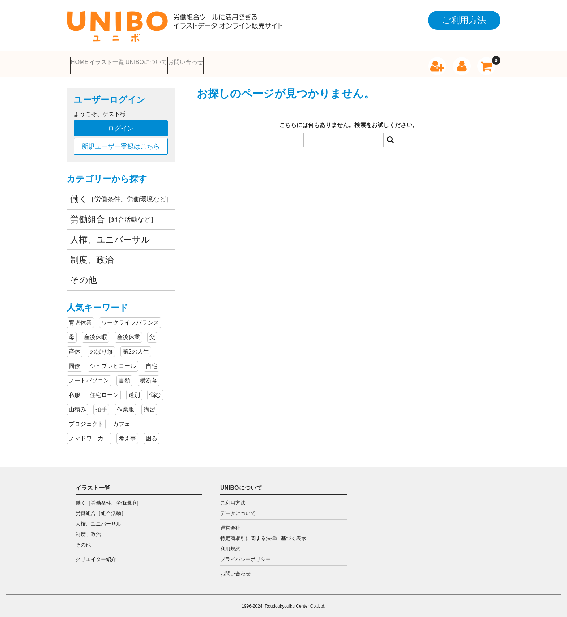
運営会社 (230, 523)
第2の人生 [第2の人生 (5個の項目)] (136, 347)
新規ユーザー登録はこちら (121, 142)
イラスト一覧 (143, 62)
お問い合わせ (282, 62)
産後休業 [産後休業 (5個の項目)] (128, 333)
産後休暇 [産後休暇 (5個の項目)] (95, 333)
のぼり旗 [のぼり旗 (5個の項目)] (101, 347)
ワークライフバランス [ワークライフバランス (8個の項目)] (130, 318)
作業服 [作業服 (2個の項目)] (125, 405)
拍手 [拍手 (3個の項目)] (101, 405)
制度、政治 (92, 255)
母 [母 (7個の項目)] (71, 333)
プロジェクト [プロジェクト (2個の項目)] (86, 419)
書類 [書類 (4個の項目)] (124, 376)
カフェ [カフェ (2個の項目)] (121, 419)
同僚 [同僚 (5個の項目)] (74, 362)
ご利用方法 (233, 498)
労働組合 (113, 215)
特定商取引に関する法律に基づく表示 (263, 534)
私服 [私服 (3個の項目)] (74, 390)
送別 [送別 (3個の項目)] (134, 390)
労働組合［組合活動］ (101, 509)
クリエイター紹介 (96, 555)
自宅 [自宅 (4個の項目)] (151, 362)
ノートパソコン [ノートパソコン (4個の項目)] (89, 376)
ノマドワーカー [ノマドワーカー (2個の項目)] (89, 434)
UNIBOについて (213, 62)
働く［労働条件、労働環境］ (108, 498)
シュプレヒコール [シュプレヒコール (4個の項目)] (113, 362)
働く (121, 195)
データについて (238, 509)
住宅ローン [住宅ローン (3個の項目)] (104, 390)
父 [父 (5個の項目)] (152, 333)
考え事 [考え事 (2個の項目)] (127, 434)
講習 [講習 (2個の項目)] (149, 405)
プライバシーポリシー (245, 555)
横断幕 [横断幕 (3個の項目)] (148, 376)
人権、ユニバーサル (110, 235)
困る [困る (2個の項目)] (151, 434)
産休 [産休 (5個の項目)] (74, 347)
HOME (88, 62)
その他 (83, 275)
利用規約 (230, 544)
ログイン (121, 124)
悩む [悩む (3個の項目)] (155, 390)
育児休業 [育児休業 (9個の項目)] (80, 318)
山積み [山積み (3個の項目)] (77, 405)
